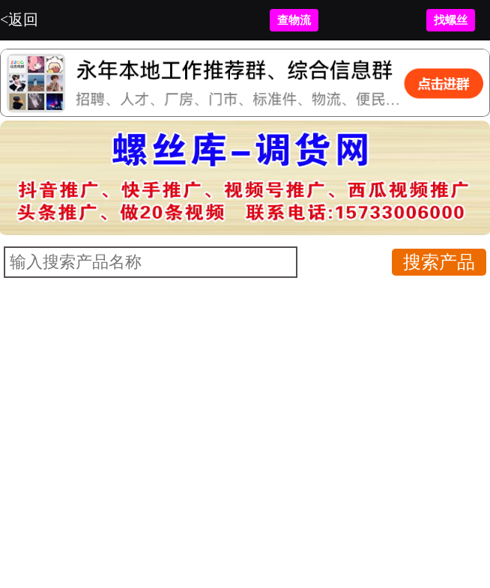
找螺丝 (451, 20)
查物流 (294, 20)
